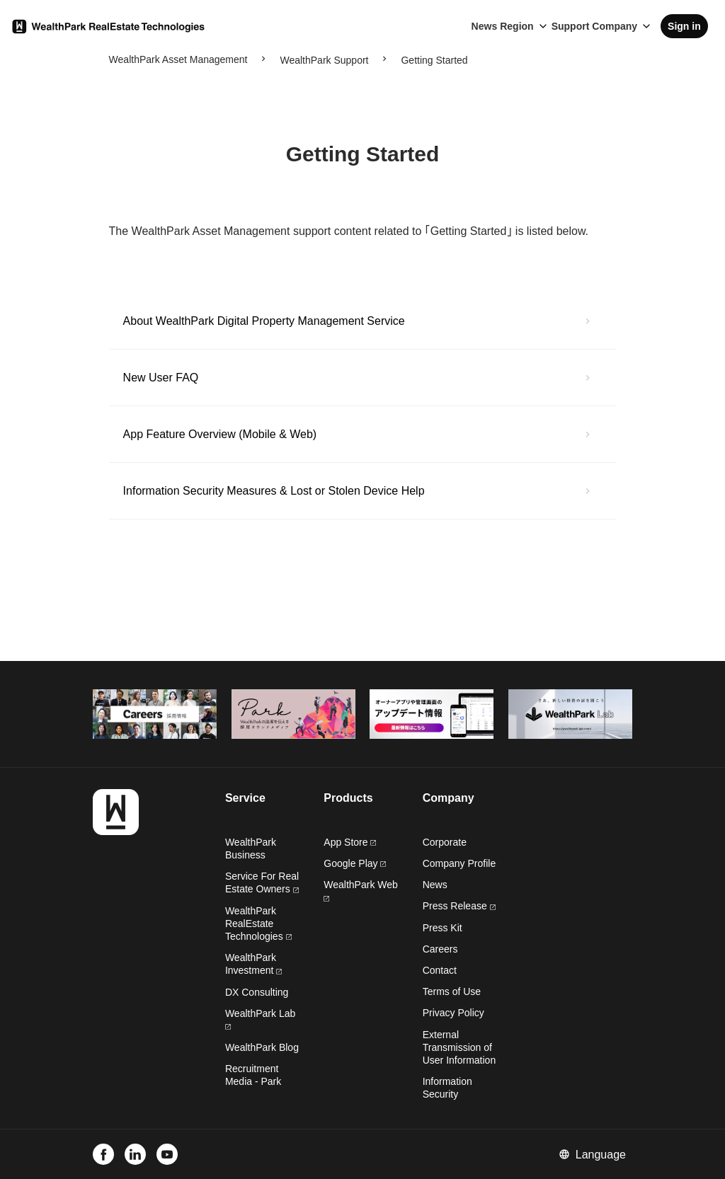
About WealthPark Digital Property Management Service (264, 321)
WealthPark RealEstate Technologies (258, 923)
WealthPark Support (324, 60)
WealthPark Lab (260, 1013)
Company (614, 26)
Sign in (684, 26)
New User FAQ (161, 378)
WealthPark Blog (262, 1047)
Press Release (459, 905)
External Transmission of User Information (459, 1047)
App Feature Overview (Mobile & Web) (220, 434)
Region (516, 26)
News (485, 26)
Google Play (355, 863)
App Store (350, 842)
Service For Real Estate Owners (262, 882)
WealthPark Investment (253, 964)
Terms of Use (452, 991)
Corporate (445, 842)
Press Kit (442, 927)
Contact (440, 970)
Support (571, 26)
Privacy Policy (453, 1012)
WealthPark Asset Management (178, 59)
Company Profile (459, 863)
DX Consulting (257, 992)
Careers (440, 949)
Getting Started (434, 60)
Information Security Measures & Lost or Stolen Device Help (274, 491)
